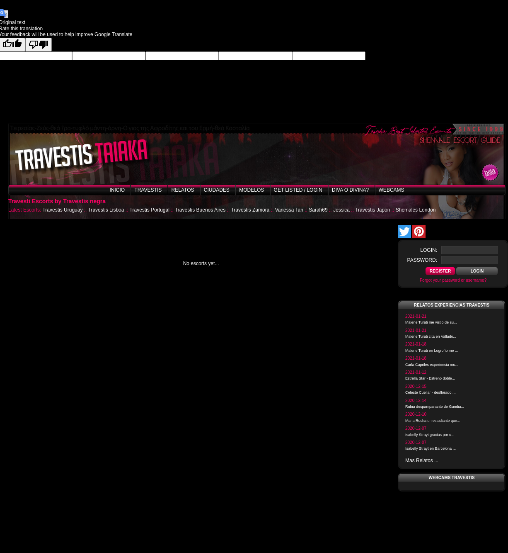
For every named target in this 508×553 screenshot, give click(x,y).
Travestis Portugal (149, 210)
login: (428, 250)
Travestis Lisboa (106, 210)
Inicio (117, 190)
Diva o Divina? (350, 190)
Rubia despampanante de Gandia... (434, 406)
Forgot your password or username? (453, 280)
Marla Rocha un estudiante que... (432, 421)
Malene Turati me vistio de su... (431, 322)
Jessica (341, 210)
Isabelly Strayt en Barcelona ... (430, 448)
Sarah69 (318, 210)
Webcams (391, 190)
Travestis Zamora (250, 210)
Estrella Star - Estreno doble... (430, 378)
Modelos (251, 190)
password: (422, 260)
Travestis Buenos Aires (200, 210)
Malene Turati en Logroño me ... (431, 350)
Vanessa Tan (289, 210)
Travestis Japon (372, 210)
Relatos (183, 190)
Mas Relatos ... (421, 460)
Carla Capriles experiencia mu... (431, 365)
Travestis (148, 190)
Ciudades (217, 190)
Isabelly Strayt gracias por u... (430, 435)
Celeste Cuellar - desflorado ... (430, 392)
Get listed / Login (298, 190)
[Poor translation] (38, 44)
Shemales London (416, 210)
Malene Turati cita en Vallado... (430, 336)
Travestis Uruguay (62, 210)
